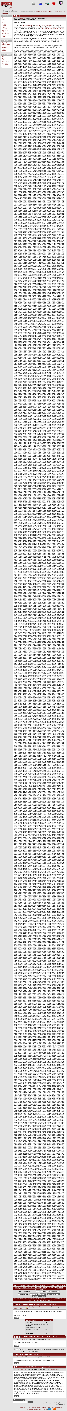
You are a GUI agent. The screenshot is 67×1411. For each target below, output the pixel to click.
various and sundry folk (44, 25)
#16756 (52, 1369)
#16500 (47, 1357)
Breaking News (6, 44)
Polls (3, 27)
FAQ (3, 19)
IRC (3, 58)
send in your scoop (42, 11)
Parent (16, 1317)
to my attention (28, 25)
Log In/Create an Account (31, 1288)
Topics (3, 22)
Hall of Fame (5, 29)
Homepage (23, 1308)
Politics (4, 50)
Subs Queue (5, 32)
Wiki (3, 60)
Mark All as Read (53, 1294)
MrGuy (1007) (19, 1357)
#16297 (16, 1308)
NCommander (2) (20, 1307)
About (3, 17)
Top (43, 1288)
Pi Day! (17, 16)
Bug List (4, 63)
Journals (4, 21)
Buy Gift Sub (5, 33)
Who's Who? (5, 61)
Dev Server (5, 64)
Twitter (4, 57)
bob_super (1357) (20, 1339)
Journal (28, 1308)
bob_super (54, 1349)
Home (21, 1407)
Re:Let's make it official (31, 1304)
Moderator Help (18, 1400)
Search (4, 25)
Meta (3, 49)
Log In (3, 36)
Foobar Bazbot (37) (21, 1369)
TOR (3, 66)
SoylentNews (6, 5)
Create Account (6, 35)
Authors (4, 24)
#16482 (49, 1339)
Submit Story (5, 30)
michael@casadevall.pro (35, 1307)
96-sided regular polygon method (53, 28)
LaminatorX (22, 18)
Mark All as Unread (39, 1296)
